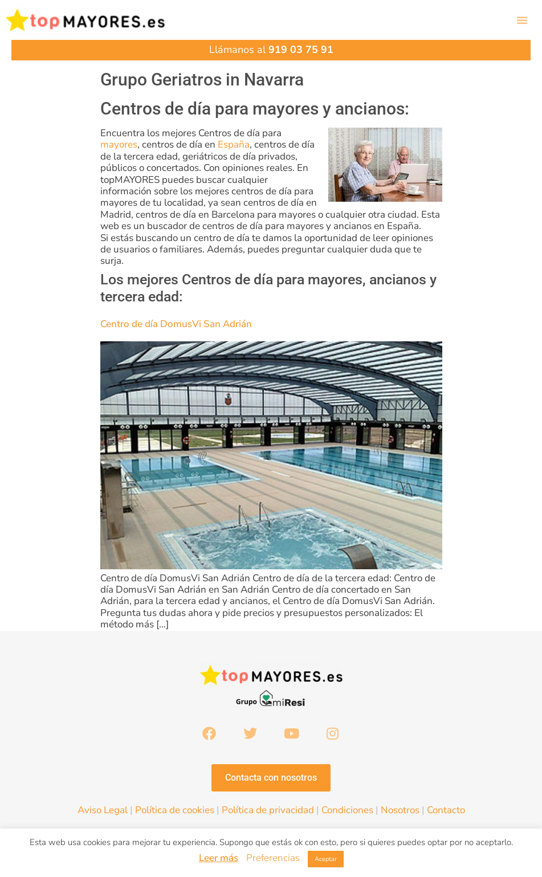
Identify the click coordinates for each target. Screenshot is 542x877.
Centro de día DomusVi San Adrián (176, 324)
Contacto (446, 810)
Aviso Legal (103, 810)
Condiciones (347, 810)
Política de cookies (174, 810)
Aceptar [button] (326, 859)
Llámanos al (271, 49)
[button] (522, 19)
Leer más (218, 857)
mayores (118, 144)
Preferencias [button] (273, 857)
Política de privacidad (268, 810)
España (234, 144)
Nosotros (400, 810)
